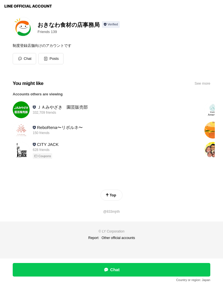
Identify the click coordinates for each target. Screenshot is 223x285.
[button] (51, 58)
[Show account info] (111, 24)
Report (93, 238)
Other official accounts (118, 238)
